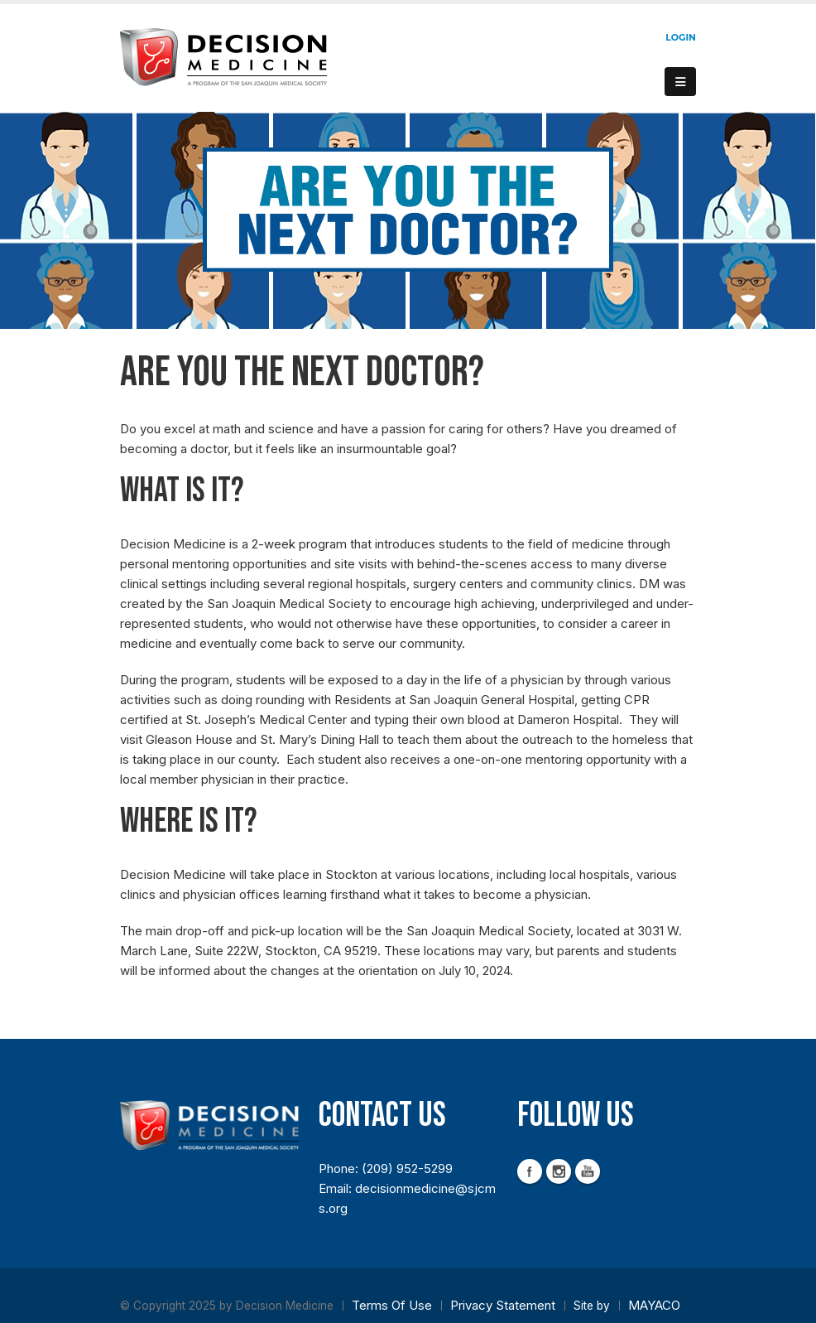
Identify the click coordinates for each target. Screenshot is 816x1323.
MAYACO (654, 1305)
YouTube (587, 1171)
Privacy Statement (502, 1305)
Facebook (529, 1171)
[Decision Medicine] (223, 56)
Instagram (558, 1171)
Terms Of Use (392, 1305)
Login (680, 37)
